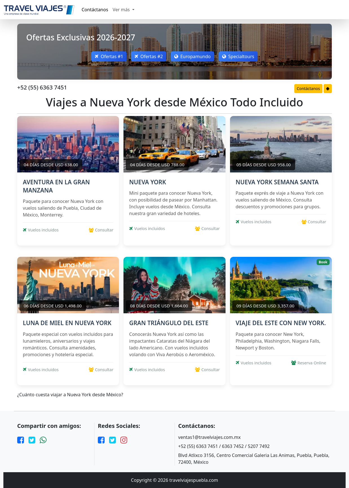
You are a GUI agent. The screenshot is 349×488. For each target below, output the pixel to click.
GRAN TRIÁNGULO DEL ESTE (168, 323)
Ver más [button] (122, 9)
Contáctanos (95, 9)
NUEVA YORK (147, 182)
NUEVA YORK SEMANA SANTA (277, 182)
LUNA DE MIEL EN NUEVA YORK (67, 323)
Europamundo (192, 56)
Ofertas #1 (109, 56)
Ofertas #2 (148, 56)
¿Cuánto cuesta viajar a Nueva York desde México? (70, 394)
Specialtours (238, 56)
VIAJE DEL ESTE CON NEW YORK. (281, 323)
